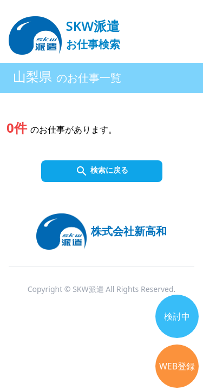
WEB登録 (177, 366)
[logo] (64, 30)
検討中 (177, 316)
